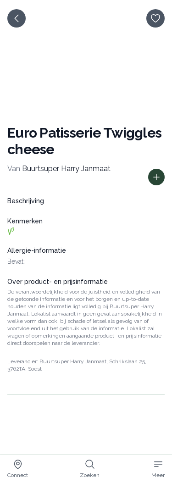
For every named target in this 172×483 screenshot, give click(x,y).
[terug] (16, 18)
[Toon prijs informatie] (156, 177)
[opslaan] (155, 18)
